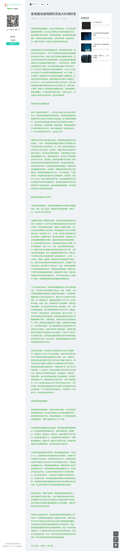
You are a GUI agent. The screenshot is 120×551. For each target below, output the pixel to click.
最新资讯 (12, 43)
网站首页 (12, 37)
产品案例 (12, 40)
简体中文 (10, 8)
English (16, 8)
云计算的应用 (97, 22)
